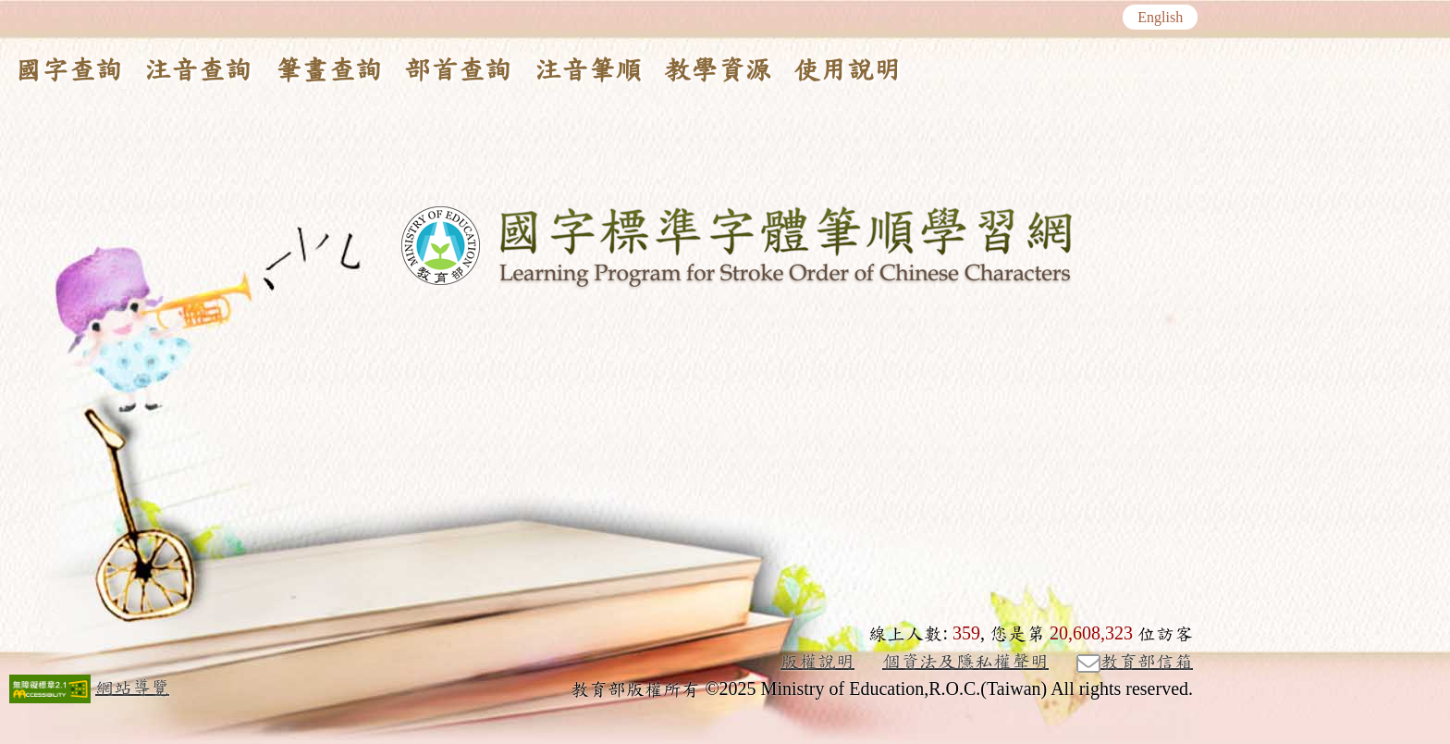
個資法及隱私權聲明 (965, 661)
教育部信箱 (1134, 662)
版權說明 (817, 661)
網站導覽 (132, 687)
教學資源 (717, 70)
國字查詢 (68, 70)
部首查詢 (457, 70)
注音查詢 (198, 70)
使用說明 (847, 70)
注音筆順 (588, 70)
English (1160, 17)
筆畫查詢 (328, 70)
